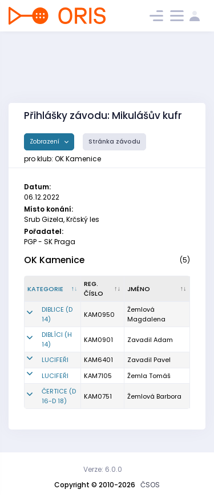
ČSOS (150, 485)
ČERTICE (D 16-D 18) (59, 396)
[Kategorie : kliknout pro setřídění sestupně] (53, 288)
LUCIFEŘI (55, 359)
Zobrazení (45, 141)
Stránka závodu (114, 141)
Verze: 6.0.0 (102, 469)
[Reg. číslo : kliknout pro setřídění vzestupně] (102, 288)
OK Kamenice (54, 260)
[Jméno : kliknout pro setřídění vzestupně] (157, 288)
